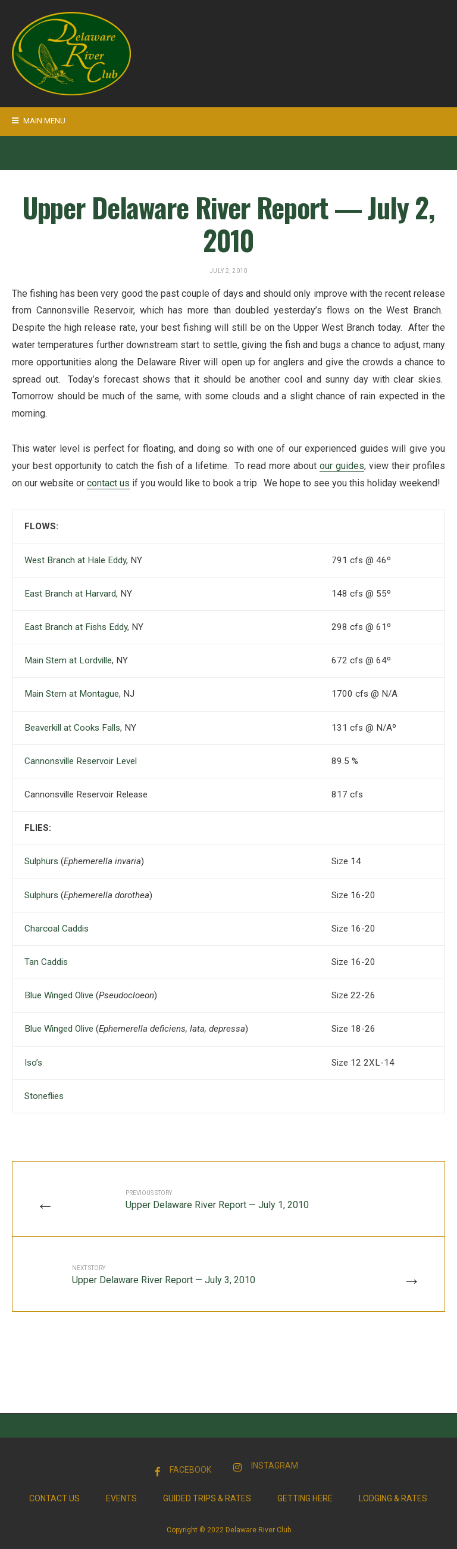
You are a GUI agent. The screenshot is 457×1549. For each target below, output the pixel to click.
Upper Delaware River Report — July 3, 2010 (163, 1275)
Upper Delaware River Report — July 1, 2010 (217, 1200)
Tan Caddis (46, 962)
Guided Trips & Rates (207, 1498)
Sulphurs (41, 861)
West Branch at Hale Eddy (75, 560)
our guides (342, 465)
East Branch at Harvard (70, 593)
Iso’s (33, 1062)
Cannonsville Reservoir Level (80, 761)
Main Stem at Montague (71, 693)
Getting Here (305, 1498)
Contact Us (54, 1498)
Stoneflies (45, 1096)
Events (121, 1498)
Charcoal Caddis (56, 928)
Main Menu (38, 120)
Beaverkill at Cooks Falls (72, 727)
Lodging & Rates (393, 1498)
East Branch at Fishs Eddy (75, 627)
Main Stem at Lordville (68, 660)
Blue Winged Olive (58, 995)
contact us (108, 483)
